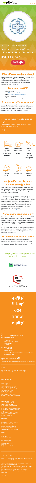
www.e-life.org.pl (16, 210)
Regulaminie (24, 466)
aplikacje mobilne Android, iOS (8, 387)
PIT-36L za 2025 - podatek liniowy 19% (10, 409)
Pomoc (3, 432)
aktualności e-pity (5, 441)
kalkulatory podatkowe (6, 439)
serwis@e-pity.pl (10, 337)
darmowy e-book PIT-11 (6, 440)
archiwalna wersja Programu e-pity (9, 388)
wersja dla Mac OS (5, 383)
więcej (3, 130)
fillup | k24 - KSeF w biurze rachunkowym (10, 395)
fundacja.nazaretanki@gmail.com (17, 94)
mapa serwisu (29, 372)
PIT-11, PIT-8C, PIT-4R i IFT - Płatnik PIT (10, 412)
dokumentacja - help (6, 437)
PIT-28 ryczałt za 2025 (6, 407)
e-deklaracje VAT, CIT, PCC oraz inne (9, 429)
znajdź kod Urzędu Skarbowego (8, 427)
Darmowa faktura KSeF (6, 393)
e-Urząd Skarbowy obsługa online (9, 425)
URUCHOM (16, 62)
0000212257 (10, 57)
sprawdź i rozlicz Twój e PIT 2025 (9, 421)
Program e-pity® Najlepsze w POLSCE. (10, 455)
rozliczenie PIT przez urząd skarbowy (9, 413)
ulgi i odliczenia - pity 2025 (7, 404)
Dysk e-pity (3, 444)
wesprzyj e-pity (7, 372)
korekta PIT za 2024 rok (6, 415)
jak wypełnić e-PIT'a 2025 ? (7, 401)
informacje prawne (18, 372)
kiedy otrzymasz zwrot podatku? (8, 411)
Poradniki (3, 399)
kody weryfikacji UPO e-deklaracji (8, 426)
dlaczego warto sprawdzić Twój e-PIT (9, 422)
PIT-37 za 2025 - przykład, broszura (9, 405)
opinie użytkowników (21, 370)
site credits (3, 475)
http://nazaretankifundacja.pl (15, 93)
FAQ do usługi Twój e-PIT (7, 423)
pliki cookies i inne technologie (24, 467)
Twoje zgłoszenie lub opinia (7, 446)
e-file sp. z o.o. (28, 463)
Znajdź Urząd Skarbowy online (9, 358)
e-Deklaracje (4, 418)
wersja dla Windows (6, 382)
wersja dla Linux (5, 384)
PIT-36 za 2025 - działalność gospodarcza (10, 408)
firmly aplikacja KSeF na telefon (8, 394)
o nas (12, 370)
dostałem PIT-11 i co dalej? (7, 402)
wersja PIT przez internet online (8, 386)
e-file (3, 368)
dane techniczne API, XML (7, 443)
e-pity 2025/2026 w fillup (7, 390)
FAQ (2, 435)
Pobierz (7, 379)
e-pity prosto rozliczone (10, 2)
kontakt (5, 370)
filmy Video (3, 436)
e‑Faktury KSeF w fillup (6, 391)
